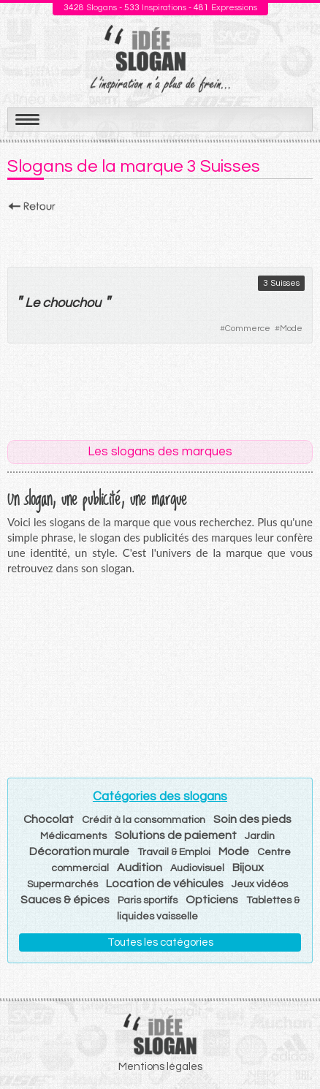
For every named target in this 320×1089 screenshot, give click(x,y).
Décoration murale (79, 851)
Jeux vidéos (260, 884)
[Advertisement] (160, 235)
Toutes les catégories (160, 942)
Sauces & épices (65, 900)
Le (32, 303)
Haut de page (291, 1046)
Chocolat (48, 819)
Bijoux (248, 867)
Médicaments (73, 836)
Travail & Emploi (173, 852)
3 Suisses (281, 283)
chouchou (71, 303)
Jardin (260, 836)
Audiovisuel (197, 868)
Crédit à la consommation (143, 820)
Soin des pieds (252, 819)
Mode (291, 328)
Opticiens (212, 900)
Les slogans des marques (160, 451)
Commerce (247, 328)
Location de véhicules (165, 883)
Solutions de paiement (176, 835)
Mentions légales (160, 1066)
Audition (139, 867)
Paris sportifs (148, 900)
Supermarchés (62, 884)
